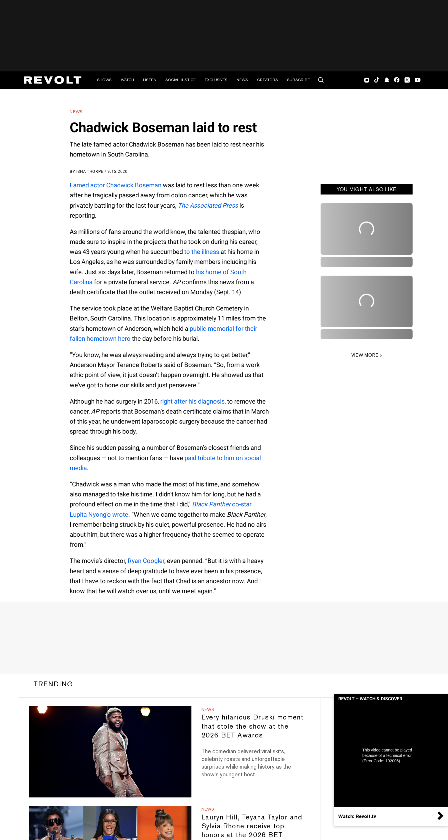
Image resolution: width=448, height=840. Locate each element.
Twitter (407, 80)
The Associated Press (208, 205)
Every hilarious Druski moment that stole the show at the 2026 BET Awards (252, 726)
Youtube (418, 80)
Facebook (396, 80)
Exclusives (216, 79)
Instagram (366, 80)
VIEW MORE (364, 355)
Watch (127, 79)
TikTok (376, 80)
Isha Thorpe (90, 171)
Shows (104, 79)
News (242, 79)
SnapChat (386, 80)
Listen (149, 79)
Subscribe (298, 79)
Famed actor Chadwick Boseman (115, 185)
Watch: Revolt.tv (357, 816)
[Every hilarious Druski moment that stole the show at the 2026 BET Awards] (110, 751)
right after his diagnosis (192, 401)
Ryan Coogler (146, 560)
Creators (267, 79)
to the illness (201, 251)
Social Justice (180, 79)
